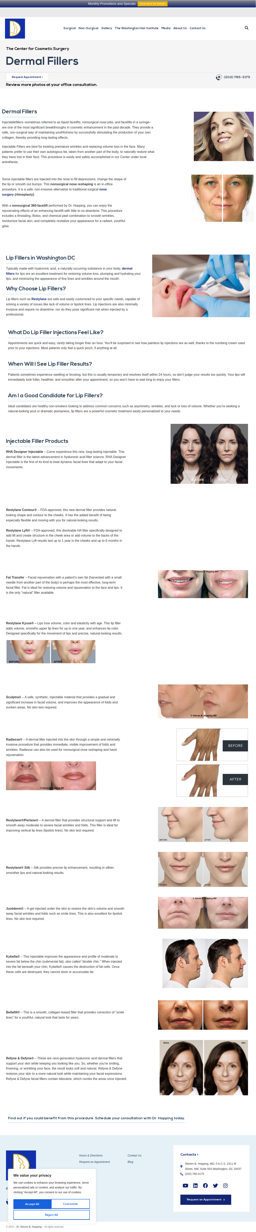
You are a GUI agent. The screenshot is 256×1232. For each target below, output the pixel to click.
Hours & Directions (91, 1155)
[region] (52, 1197)
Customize (32, 1205)
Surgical (69, 28)
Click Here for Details (153, 3)
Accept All (52, 1215)
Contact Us (198, 28)
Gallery (106, 28)
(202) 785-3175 (237, 77)
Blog (130, 1161)
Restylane (39, 299)
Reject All (70, 1205)
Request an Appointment (187, 12)
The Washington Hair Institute (137, 28)
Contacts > (190, 1155)
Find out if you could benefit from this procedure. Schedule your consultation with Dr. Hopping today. (103, 1118)
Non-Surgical (88, 28)
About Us (180, 28)
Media (166, 28)
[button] (246, 28)
